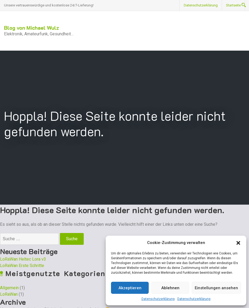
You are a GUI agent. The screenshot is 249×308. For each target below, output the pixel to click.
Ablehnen (170, 288)
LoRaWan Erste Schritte (22, 265)
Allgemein (9, 287)
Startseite (233, 5)
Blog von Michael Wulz (31, 27)
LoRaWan (9, 294)
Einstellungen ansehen (216, 288)
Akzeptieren (129, 288)
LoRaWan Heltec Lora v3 (23, 259)
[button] (238, 242)
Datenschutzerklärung (158, 299)
